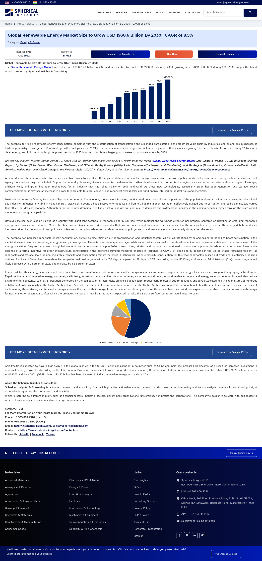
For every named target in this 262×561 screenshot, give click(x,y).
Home (8, 24)
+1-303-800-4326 (21, 2)
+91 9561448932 (47, 2)
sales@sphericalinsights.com (198, 521)
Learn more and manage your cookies (29, 554)
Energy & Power (30, 42)
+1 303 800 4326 (198, 491)
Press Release (25, 24)
